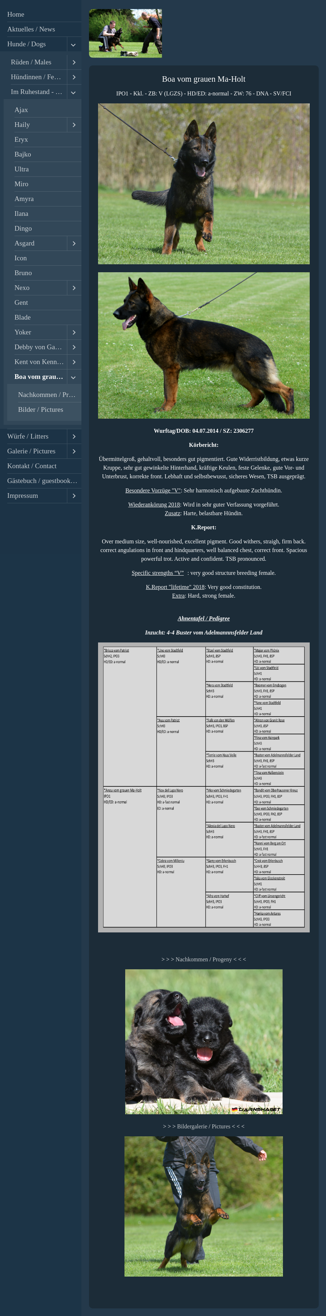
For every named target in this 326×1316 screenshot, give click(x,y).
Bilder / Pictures (40, 409)
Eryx (21, 139)
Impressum (22, 495)
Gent (21, 302)
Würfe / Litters (27, 436)
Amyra (24, 198)
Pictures (221, 1126)
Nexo (22, 287)
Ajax (21, 110)
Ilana (21, 213)
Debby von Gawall (40, 347)
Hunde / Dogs (26, 44)
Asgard (24, 243)
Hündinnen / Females (39, 77)
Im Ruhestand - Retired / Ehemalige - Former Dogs (39, 91)
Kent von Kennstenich (40, 362)
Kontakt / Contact (31, 466)
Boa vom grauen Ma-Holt (40, 376)
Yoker (22, 332)
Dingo (23, 228)
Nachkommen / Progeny (49, 394)
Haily (22, 124)
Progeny (222, 959)
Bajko (22, 154)
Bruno (23, 273)
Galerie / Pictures (31, 451)
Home (15, 14)
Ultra (21, 169)
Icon (20, 258)
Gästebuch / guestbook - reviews (44, 480)
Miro (21, 184)
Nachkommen (191, 959)
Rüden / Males (31, 62)
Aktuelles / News (31, 29)
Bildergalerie (192, 1126)
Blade (22, 317)
